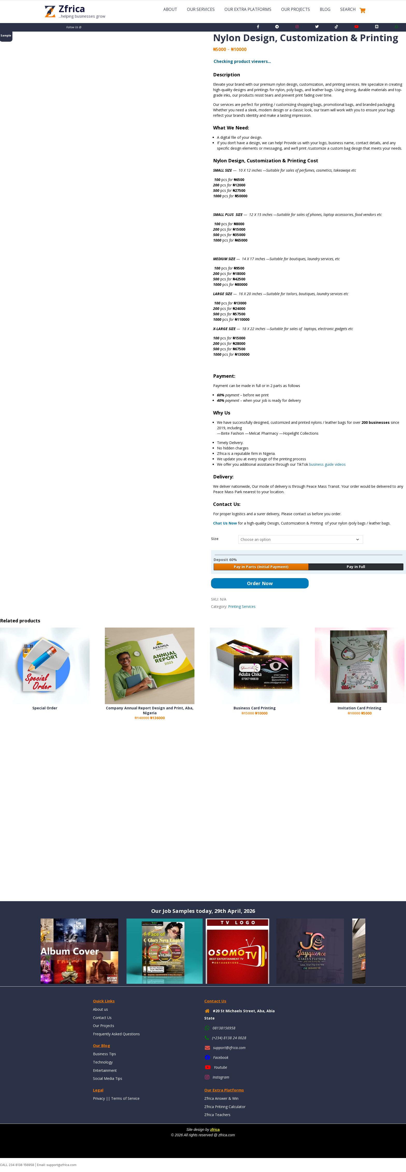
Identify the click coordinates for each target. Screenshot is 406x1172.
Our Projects (295, 9)
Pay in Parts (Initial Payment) (261, 566)
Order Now (260, 583)
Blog (325, 9)
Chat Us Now (225, 523)
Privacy (99, 1098)
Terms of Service (125, 1098)
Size (215, 538)
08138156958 (224, 1027)
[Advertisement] (155, 815)
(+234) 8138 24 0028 (229, 1037)
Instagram (221, 1077)
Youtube (220, 1067)
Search (348, 9)
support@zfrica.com (229, 1047)
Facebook (220, 1057)
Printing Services (242, 606)
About (170, 9)
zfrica (215, 1129)
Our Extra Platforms (247, 9)
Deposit (225, 559)
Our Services (201, 9)
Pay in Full (356, 566)
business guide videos (327, 464)
